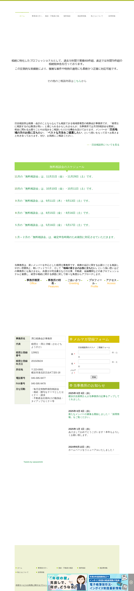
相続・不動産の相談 (52, 16)
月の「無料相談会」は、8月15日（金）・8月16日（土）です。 (54, 212)
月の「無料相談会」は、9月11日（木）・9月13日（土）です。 (54, 200)
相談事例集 (82, 16)
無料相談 (67, 16)
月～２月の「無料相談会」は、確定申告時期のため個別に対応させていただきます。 (66, 237)
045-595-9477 (38, 378)
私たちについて (97, 16)
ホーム (22, 16)
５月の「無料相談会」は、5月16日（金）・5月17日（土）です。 (53, 225)
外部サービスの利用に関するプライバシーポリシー (37, 585)
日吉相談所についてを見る (105, 144)
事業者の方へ (37, 16)
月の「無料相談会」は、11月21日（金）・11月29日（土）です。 (56, 176)
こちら (77, 81)
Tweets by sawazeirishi (33, 462)
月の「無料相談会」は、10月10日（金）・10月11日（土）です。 (56, 188)
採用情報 (111, 16)
